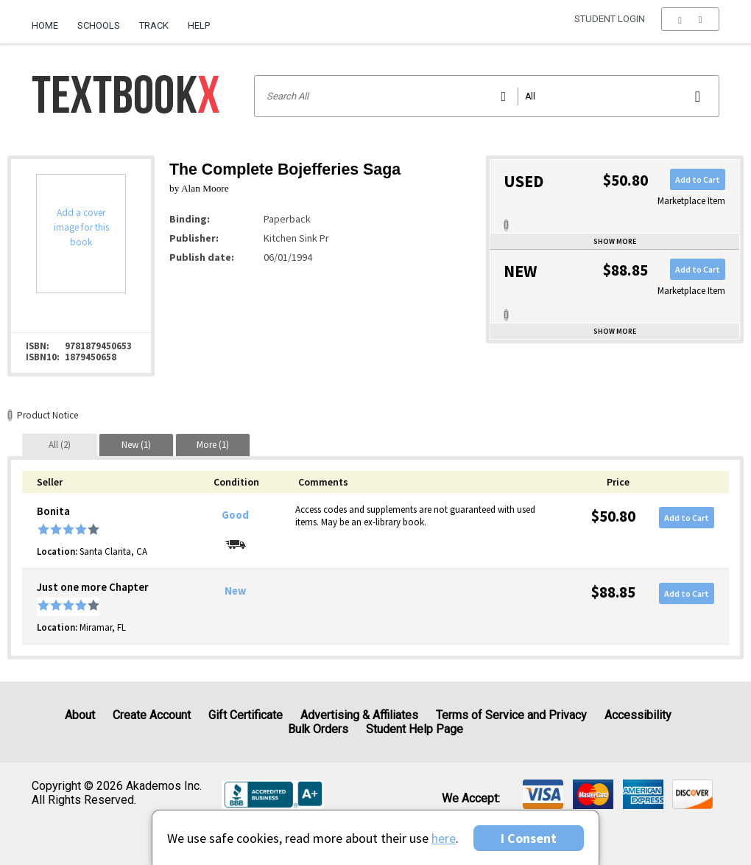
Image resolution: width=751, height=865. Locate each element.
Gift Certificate (245, 715)
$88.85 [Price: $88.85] (613, 592)
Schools (98, 25)
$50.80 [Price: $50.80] (613, 516)
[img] (543, 794)
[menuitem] (50, 19)
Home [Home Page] (45, 25)
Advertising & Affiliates (359, 715)
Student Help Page (414, 729)
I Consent (529, 838)
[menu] (690, 26)
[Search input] (487, 96)
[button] (690, 26)
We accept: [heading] (471, 798)
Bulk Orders (318, 729)
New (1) (136, 444)
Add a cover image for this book (81, 227)
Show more (614, 241)
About (80, 715)
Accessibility (637, 715)
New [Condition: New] (235, 591)
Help (199, 25)
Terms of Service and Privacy (511, 715)
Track (154, 25)
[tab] (59, 444)
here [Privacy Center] (443, 838)
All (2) (60, 444)
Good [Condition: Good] (235, 515)
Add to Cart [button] (697, 179)
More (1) (213, 444)
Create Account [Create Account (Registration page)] (152, 715)
